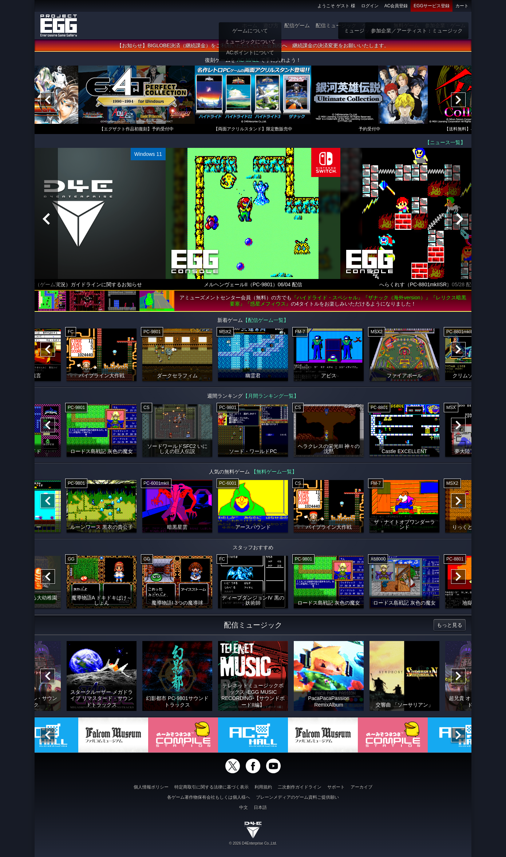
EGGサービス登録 (432, 5)
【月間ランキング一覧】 (271, 396)
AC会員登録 (396, 5)
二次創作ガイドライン (299, 787)
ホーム (249, 25)
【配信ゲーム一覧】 (266, 320)
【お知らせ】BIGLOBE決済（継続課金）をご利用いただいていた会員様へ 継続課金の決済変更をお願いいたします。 (253, 45)
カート (462, 5)
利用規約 (263, 787)
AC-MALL (248, 60)
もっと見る (449, 625)
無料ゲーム (406, 25)
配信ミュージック (336, 25)
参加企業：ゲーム (445, 25)
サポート (336, 787)
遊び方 (270, 25)
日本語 (260, 807)
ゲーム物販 (375, 25)
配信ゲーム (297, 25)
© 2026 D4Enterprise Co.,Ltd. (253, 843)
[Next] (458, 100)
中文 (243, 807)
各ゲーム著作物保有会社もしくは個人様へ (208, 797)
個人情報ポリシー (151, 787)
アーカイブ (361, 787)
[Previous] (47, 100)
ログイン (370, 5)
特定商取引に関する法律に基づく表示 (211, 787)
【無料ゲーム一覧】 (274, 472)
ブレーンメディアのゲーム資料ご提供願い (297, 797)
